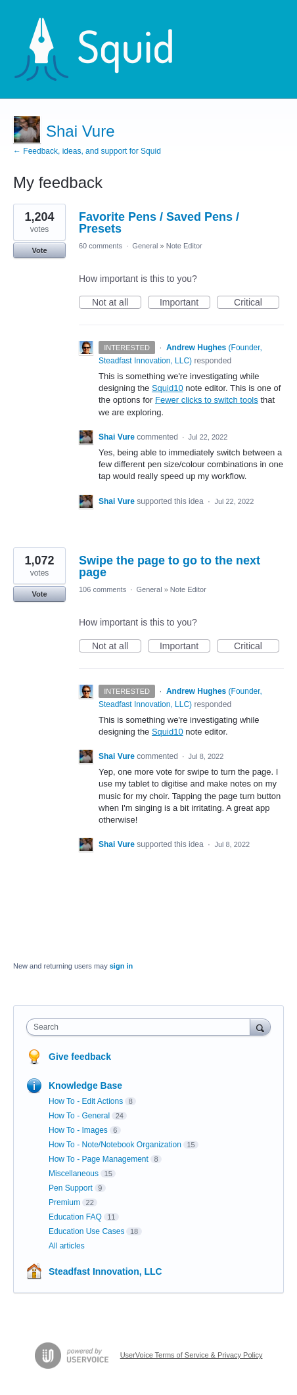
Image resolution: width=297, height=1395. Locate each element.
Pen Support (71, 1188)
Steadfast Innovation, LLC (105, 1271)
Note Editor (184, 246)
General (145, 246)
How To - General (79, 1115)
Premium (64, 1202)
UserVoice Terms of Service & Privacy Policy (191, 1355)
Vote (39, 250)
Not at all (116, 303)
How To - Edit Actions (86, 1101)
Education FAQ (75, 1217)
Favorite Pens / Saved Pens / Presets (159, 222)
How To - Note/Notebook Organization (115, 1144)
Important (185, 303)
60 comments (100, 246)
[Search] (260, 1026)
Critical (256, 303)
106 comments (102, 589)
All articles (67, 1245)
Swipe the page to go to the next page (169, 566)
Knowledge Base (85, 1085)
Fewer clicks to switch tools (206, 400)
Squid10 (167, 388)
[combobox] (141, 1027)
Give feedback (80, 1056)
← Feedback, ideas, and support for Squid (87, 151)
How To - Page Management (98, 1159)
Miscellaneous (74, 1173)
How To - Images (78, 1130)
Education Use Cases (86, 1231)
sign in (121, 966)
